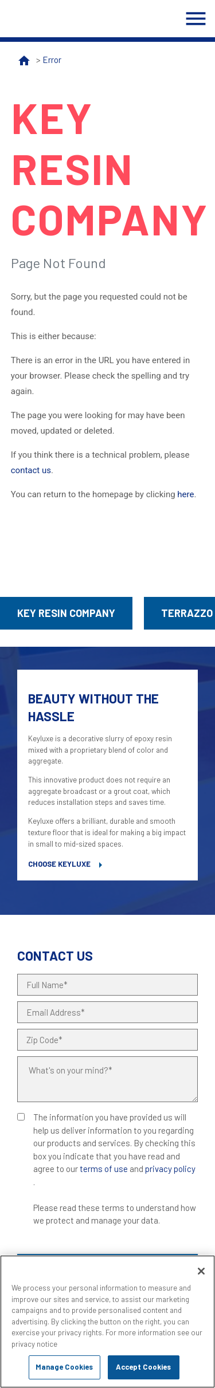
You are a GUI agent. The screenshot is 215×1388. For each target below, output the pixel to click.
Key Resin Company (66, 613)
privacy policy (170, 1168)
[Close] (201, 1271)
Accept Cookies (143, 1366)
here (185, 494)
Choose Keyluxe (59, 863)
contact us (31, 470)
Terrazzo (187, 613)
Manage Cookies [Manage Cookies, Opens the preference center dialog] (64, 1366)
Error (51, 59)
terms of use (104, 1168)
